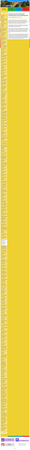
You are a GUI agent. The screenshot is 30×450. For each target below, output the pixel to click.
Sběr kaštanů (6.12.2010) (2, 376)
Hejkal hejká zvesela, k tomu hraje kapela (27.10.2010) (4, 396)
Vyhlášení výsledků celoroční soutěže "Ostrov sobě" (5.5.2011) (3, 88)
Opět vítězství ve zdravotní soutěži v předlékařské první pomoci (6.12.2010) (3, 364)
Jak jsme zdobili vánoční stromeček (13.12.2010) (4, 328)
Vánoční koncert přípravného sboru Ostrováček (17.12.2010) (3, 292)
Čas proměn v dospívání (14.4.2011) (4, 124)
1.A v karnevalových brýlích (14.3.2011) (3, 185)
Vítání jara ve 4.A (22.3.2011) (3, 161)
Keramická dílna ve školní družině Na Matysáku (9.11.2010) (4, 392)
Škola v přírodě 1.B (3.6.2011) (3, 49)
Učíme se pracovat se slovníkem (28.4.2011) (4, 115)
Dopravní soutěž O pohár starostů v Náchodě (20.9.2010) (4, 418)
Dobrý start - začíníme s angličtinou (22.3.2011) (4, 164)
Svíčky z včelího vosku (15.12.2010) (4, 306)
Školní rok (18, 9)
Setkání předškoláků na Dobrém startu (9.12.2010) (4, 332)
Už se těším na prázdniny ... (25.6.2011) (3, 16)
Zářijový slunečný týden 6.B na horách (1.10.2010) (4, 410)
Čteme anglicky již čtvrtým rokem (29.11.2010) (3, 381)
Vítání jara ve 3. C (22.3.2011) (3, 169)
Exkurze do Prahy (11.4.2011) (3, 130)
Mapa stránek (9, 439)
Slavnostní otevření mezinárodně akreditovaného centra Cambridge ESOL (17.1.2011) (4, 242)
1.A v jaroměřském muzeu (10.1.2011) (3, 251)
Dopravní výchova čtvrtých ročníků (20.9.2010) (3, 422)
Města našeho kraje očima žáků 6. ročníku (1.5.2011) (3, 104)
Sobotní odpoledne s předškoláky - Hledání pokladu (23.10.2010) (4, 400)
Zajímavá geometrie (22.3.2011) (3, 166)
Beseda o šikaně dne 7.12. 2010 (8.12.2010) (3, 340)
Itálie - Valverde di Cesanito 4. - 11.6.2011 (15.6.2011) (3, 25)
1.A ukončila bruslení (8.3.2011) (3, 188)
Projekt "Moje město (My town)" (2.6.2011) (4, 56)
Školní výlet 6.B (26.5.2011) (3, 73)
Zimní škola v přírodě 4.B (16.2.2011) (3, 207)
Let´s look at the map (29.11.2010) (3, 385)
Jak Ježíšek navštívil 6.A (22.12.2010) (4, 269)
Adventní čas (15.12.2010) (3, 313)
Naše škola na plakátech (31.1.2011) (4, 214)
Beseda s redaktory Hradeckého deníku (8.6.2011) (3, 39)
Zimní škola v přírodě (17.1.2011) (3, 238)
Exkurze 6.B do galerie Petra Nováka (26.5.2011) (4, 77)
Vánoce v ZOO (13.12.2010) (3, 318)
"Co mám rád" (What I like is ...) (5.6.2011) (4, 46)
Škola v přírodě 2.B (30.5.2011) (3, 62)
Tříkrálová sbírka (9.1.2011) (3, 254)
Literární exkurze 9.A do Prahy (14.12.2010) (4, 316)
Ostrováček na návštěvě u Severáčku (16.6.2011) (4, 20)
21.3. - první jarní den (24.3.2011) (4, 154)
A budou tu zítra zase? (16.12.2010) (4, 296)
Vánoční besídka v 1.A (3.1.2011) (4, 266)
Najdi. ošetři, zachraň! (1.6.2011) (3, 59)
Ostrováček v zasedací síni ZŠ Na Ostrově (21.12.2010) (4, 276)
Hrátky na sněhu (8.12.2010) (3, 344)
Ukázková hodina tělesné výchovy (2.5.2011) (3, 100)
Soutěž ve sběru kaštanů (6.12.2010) (3, 371)
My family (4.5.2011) (3, 91)
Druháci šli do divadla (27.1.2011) (3, 225)
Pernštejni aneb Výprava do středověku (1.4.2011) (4, 138)
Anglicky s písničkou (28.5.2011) (3, 71)
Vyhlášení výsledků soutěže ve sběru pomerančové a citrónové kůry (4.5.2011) (3, 95)
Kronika (4, 9)
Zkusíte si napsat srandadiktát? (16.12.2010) (3, 299)
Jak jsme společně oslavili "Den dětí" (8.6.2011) (3, 43)
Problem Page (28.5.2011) (3, 68)
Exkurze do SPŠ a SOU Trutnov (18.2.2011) (4, 204)
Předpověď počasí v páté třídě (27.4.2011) (4, 118)
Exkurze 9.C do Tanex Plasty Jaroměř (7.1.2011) (3, 257)
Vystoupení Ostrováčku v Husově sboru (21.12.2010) (4, 280)
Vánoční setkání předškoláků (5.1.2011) (4, 261)
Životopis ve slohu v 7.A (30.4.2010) (4, 426)
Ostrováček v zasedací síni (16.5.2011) (4, 80)
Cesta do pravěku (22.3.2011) (3, 172)
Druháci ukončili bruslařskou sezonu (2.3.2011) (3, 195)
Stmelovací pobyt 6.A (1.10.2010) (3, 407)
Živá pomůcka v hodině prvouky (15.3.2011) (4, 182)
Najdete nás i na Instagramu (9, 444)
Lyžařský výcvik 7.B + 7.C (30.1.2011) (4, 222)
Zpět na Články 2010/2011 (4, 13)
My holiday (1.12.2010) (4, 378)
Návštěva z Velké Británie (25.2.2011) (3, 202)
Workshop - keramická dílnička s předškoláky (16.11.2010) (4, 388)
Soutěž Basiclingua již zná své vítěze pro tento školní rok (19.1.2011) (4, 228)
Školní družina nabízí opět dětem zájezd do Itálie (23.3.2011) (3, 157)
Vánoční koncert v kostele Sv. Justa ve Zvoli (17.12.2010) (3, 284)
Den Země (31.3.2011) (4, 141)
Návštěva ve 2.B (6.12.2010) (3, 368)
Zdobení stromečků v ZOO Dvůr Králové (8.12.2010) (3, 336)
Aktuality (26, 9)
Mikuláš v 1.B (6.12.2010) (2, 360)
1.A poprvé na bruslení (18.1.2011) (4, 235)
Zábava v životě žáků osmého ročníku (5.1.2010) (3, 429)
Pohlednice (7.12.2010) (2, 353)
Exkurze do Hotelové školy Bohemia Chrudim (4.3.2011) (4, 191)
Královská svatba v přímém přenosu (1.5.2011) (3, 108)
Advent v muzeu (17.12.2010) (3, 288)
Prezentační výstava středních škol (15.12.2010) (3, 309)
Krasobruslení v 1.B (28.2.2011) (3, 199)
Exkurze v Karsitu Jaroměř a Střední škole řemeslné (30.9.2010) (4, 414)
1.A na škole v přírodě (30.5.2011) (4, 65)
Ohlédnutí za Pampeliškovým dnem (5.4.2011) (3, 133)
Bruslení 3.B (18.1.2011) (2, 232)
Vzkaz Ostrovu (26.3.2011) (3, 151)
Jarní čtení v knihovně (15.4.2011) (3, 121)
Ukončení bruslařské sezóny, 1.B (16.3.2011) (3, 178)
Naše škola (11, 9)
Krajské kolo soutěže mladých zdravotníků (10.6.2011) (3, 30)
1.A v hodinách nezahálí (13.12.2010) (4, 325)
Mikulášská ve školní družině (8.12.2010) (3, 347)
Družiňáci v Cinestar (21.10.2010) (3, 404)
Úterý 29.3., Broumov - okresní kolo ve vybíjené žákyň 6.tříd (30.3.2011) (4, 147)
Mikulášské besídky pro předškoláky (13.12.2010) (4, 322)
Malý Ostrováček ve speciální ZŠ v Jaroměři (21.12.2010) (4, 272)
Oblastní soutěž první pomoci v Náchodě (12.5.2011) (3, 83)
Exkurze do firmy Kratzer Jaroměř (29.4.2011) (4, 112)
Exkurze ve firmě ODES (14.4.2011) (4, 127)
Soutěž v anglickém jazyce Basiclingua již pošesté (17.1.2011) (3, 247)
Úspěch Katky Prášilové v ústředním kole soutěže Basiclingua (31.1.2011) (4, 218)
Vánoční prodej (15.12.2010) (3, 303)
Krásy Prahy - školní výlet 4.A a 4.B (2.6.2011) (3, 52)
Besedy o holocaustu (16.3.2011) (3, 175)
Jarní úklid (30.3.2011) (4, 143)
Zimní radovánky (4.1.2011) (3, 263)
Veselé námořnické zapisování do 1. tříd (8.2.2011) (3, 210)
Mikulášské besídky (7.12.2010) (3, 350)
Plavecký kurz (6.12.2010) (3, 373)
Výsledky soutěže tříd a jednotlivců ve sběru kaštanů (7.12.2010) (4, 356)
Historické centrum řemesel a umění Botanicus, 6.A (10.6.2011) (3, 34)
